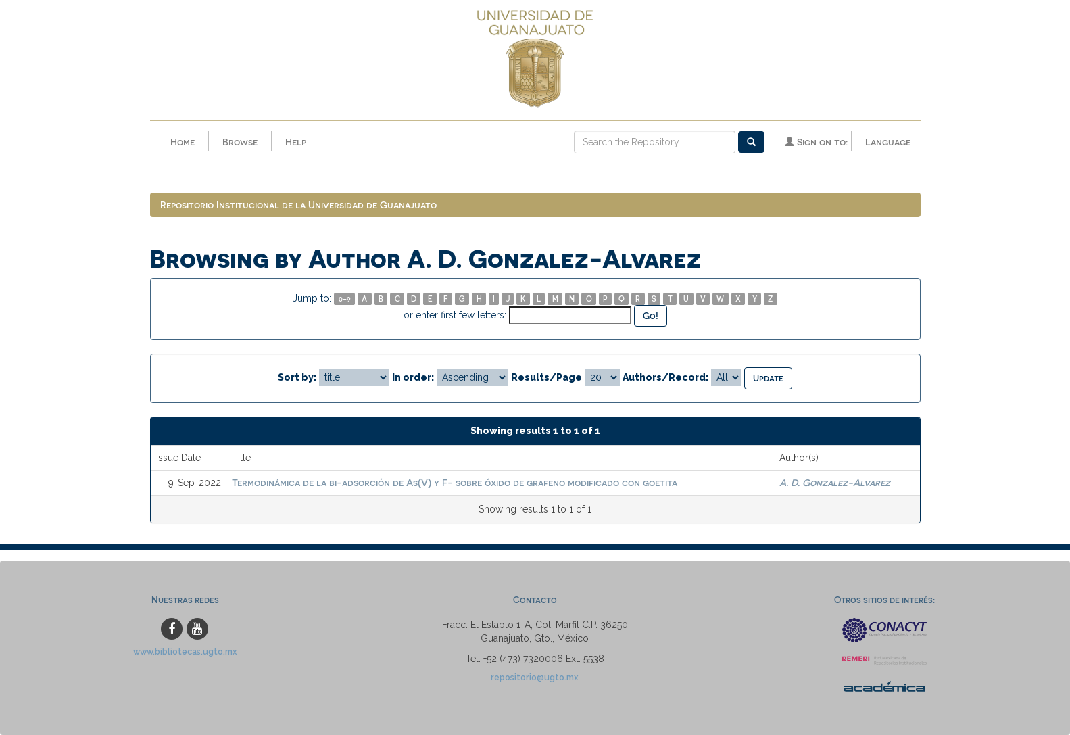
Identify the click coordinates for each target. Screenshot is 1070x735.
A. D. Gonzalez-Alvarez (834, 482)
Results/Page (546, 377)
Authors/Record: (665, 377)
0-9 (345, 298)
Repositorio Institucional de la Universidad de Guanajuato (298, 204)
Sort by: (297, 377)
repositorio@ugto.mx (535, 677)
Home (182, 141)
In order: (413, 377)
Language (887, 141)
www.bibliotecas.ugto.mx (185, 651)
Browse (240, 141)
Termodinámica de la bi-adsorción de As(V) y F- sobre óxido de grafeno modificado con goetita (454, 482)
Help (295, 141)
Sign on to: (816, 141)
